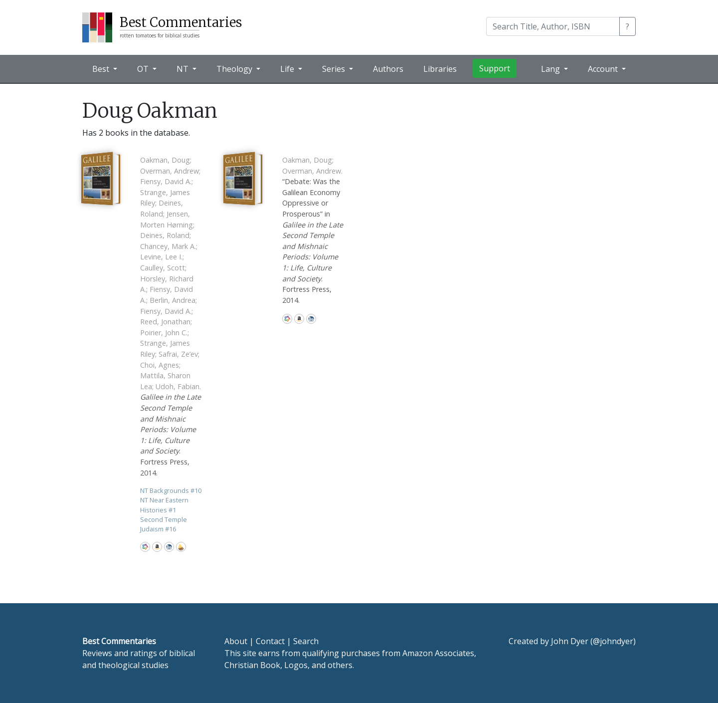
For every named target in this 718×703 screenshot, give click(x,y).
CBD (169, 547)
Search (306, 641)
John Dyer (569, 641)
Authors (388, 68)
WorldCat (145, 547)
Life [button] (288, 68)
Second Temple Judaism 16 (163, 524)
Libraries (440, 68)
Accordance (181, 547)
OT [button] (144, 68)
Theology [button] (235, 68)
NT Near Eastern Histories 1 (164, 504)
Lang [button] (551, 68)
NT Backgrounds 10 (170, 490)
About (235, 641)
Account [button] (604, 68)
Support (494, 68)
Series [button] (334, 68)
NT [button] (183, 68)
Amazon (157, 547)
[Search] (553, 26)
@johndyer (613, 641)
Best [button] (101, 68)
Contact (270, 641)
